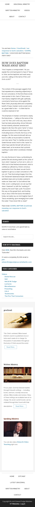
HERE (7, 250)
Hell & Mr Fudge (11, 281)
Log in (23, 504)
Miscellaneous (10, 286)
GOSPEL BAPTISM (16, 206)
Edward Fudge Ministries (17, 32)
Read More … (20, 406)
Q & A (7, 291)
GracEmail (28, 206)
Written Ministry (11, 365)
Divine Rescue (10, 277)
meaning (5, 208)
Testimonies (9, 294)
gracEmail (8, 310)
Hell (6, 279)
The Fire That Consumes (14, 296)
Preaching (8, 289)
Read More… (11, 347)
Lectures (8, 284)
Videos (4, 274)
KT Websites (15, 504)
